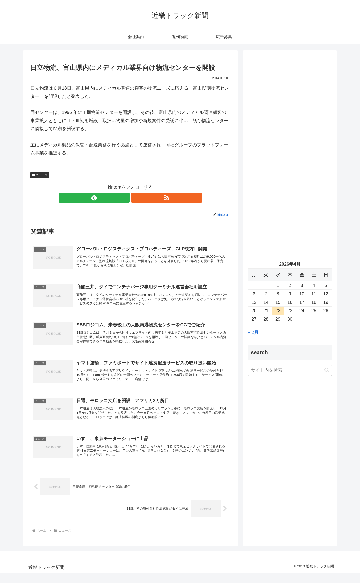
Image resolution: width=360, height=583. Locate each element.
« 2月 (253, 332)
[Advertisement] (290, 107)
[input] (290, 370)
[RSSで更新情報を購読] (136, 198)
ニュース (40, 175)
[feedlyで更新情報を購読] (125, 198)
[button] (326, 370)
